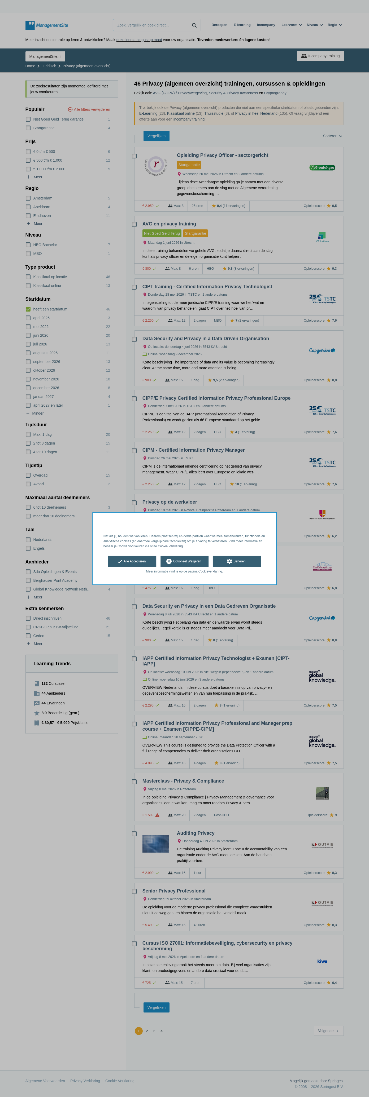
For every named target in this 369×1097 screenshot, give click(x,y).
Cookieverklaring (210, 572)
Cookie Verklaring (170, 546)
